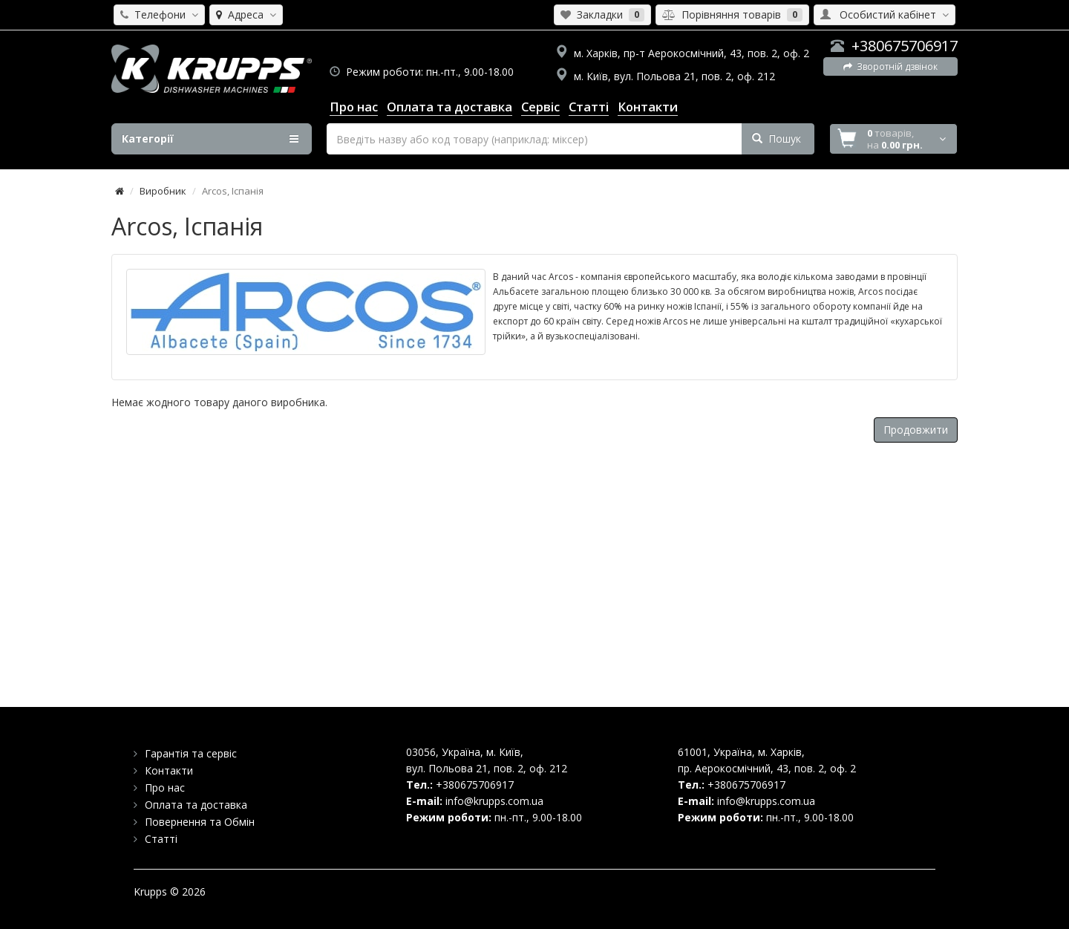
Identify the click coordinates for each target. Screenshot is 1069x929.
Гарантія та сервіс (191, 753)
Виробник (163, 191)
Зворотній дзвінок (890, 66)
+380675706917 (904, 46)
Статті (161, 839)
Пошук (776, 138)
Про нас (165, 787)
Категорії (210, 138)
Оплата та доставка (196, 805)
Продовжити (915, 430)
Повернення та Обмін (200, 822)
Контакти (169, 770)
